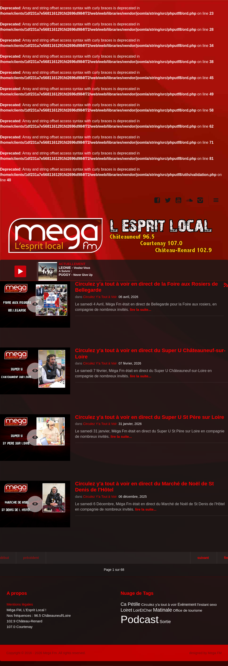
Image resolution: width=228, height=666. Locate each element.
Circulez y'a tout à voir (159, 604)
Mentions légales (20, 604)
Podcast (140, 619)
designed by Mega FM (205, 653)
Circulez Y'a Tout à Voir (100, 297)
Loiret (126, 610)
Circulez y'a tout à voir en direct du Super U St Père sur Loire (149, 417)
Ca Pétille (130, 604)
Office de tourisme (187, 610)
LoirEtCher (142, 610)
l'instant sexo (207, 604)
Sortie (165, 621)
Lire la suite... (140, 310)
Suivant (203, 558)
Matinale (162, 610)
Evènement (186, 604)
